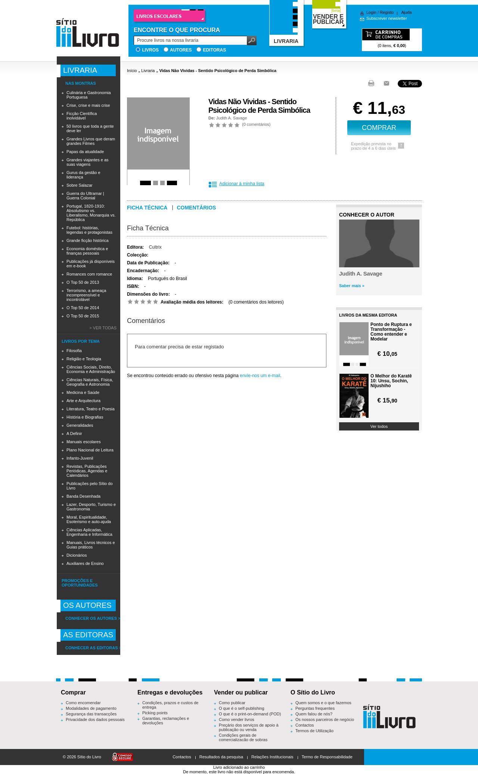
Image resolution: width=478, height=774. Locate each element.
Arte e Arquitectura (83, 400)
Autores (181, 50)
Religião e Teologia (83, 359)
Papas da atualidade (85, 151)
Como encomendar (83, 702)
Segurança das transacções (91, 714)
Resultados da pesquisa (221, 757)
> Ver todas (103, 328)
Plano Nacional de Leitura (90, 450)
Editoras (214, 50)
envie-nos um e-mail (260, 375)
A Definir (74, 433)
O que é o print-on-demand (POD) (250, 714)
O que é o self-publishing (241, 708)
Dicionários (76, 555)
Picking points (155, 713)
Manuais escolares (83, 441)
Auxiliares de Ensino (85, 563)
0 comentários (256, 124)
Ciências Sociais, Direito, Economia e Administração (90, 369)
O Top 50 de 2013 (82, 282)
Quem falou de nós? (313, 714)
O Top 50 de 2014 (82, 307)
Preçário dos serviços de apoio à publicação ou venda (249, 727)
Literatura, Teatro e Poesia (90, 409)
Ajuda (406, 12)
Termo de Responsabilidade (327, 757)
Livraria (148, 70)
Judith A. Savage (231, 118)
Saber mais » (351, 285)
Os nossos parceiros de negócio (324, 719)
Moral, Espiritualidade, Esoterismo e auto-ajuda (88, 519)
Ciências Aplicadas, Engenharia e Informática (89, 532)
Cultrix (155, 247)
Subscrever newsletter (386, 18)
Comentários (196, 208)
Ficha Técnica (148, 228)
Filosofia (74, 350)
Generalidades (79, 425)
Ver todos (379, 426)
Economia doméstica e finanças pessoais (87, 250)
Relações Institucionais (272, 757)
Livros (150, 50)
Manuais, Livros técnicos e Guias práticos (90, 544)
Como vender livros (236, 719)
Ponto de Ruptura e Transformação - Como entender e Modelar (391, 332)
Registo (387, 12)
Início (132, 70)
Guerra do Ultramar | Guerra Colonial (85, 195)
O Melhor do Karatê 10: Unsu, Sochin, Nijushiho (391, 381)
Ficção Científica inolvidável (81, 115)
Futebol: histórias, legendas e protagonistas (89, 230)
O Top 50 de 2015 (82, 316)
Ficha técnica (147, 208)
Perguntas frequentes (315, 708)
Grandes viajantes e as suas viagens (87, 162)
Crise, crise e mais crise (88, 105)
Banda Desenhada (83, 496)
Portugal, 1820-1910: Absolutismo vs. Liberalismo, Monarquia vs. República (90, 213)
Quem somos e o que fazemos (323, 702)
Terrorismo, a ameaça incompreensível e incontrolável (86, 295)
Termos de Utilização (314, 730)
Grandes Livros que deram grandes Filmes (90, 141)
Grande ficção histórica (87, 240)
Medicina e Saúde (82, 392)
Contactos (304, 725)
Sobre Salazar (79, 185)
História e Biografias (84, 417)
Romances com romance (89, 274)
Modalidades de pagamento (91, 708)
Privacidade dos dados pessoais (95, 719)
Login (371, 12)
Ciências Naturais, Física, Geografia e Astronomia (89, 381)
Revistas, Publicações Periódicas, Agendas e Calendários (86, 471)
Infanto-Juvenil (79, 458)
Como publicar (232, 702)
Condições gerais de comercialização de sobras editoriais (243, 739)
